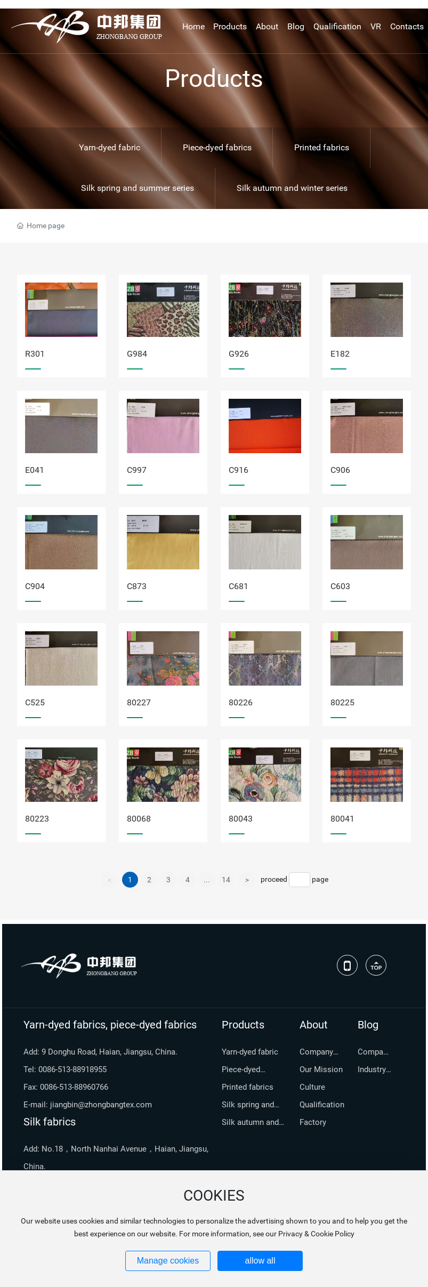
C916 (238, 470)
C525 (35, 702)
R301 (35, 354)
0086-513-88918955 (72, 1069)
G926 (239, 354)
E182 (340, 354)
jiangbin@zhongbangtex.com (101, 1104)
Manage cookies (168, 1260)
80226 (241, 702)
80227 (139, 702)
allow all (260, 1260)
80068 (139, 819)
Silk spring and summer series (137, 188)
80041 (342, 819)
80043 (241, 819)
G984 (137, 354)
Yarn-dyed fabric (109, 147)
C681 (238, 586)
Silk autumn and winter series (292, 188)
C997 (137, 470)
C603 (340, 586)
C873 (137, 586)
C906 (340, 470)
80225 (342, 702)
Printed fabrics (321, 147)
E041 (34, 470)
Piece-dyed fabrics (217, 147)
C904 (35, 586)
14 (226, 879)
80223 (37, 819)
